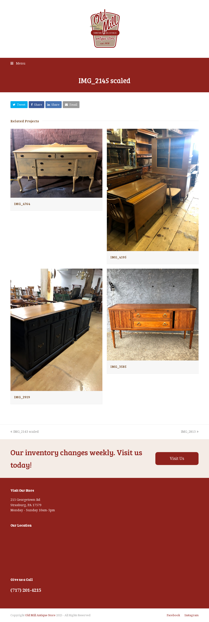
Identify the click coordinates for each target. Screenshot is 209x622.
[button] (19, 104)
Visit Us (177, 458)
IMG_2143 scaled (24, 431)
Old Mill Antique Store (40, 615)
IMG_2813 (190, 431)
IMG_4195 (118, 257)
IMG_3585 (118, 366)
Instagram (192, 615)
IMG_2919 (22, 397)
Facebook (173, 615)
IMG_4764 (22, 203)
